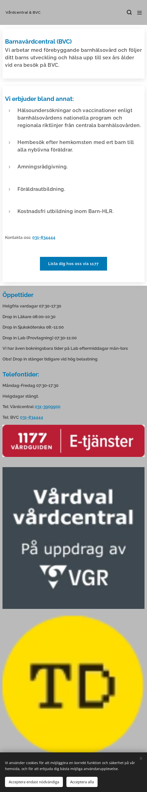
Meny (139, 12)
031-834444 (43, 237)
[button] (129, 12)
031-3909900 (47, 406)
